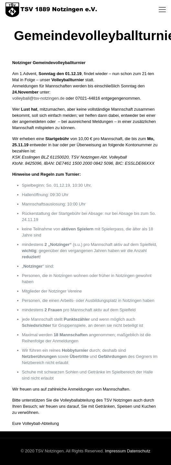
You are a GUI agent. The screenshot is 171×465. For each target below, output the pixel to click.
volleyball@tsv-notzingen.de (38, 98)
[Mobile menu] (162, 9)
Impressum (115, 450)
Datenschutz (138, 450)
